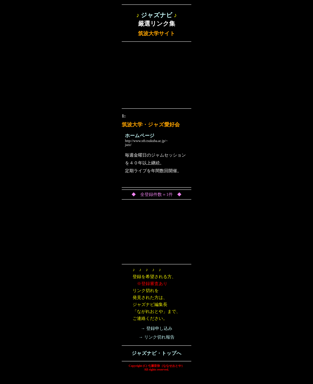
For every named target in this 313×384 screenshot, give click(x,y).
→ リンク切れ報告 (157, 337)
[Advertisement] (156, 76)
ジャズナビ (156, 15)
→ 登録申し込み (156, 328)
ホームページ (140, 135)
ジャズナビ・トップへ (156, 353)
